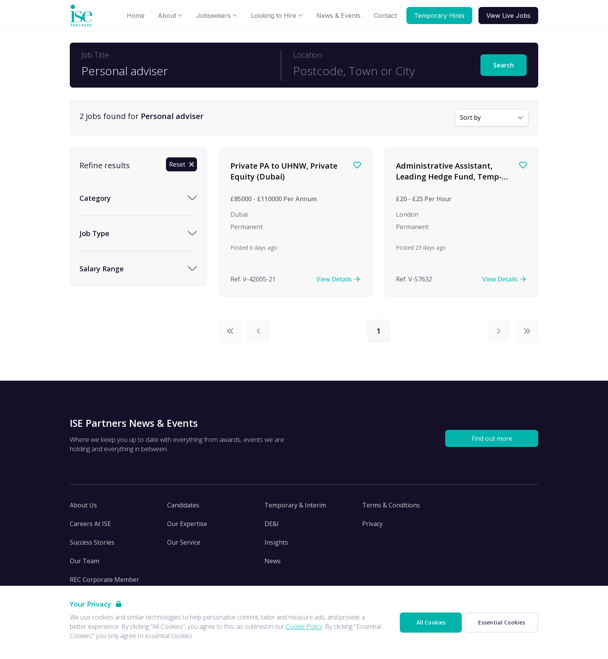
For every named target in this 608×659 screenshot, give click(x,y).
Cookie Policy (304, 626)
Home (136, 15)
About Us (83, 505)
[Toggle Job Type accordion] (138, 233)
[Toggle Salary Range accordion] (138, 269)
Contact (385, 15)
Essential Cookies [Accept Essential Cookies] (501, 622)
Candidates (183, 505)
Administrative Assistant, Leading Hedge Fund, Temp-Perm (449, 176)
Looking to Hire (277, 15)
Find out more (492, 439)
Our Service (183, 542)
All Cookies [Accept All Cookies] (431, 622)
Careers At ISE (90, 524)
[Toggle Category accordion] (138, 198)
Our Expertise (187, 524)
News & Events (338, 15)
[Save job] (357, 165)
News (272, 561)
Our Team (84, 561)
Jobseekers (217, 15)
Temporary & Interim (295, 505)
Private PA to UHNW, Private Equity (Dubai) (283, 171)
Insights (276, 542)
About (170, 15)
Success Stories (92, 542)
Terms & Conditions (391, 505)
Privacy (372, 524)
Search (503, 65)
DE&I (271, 524)
